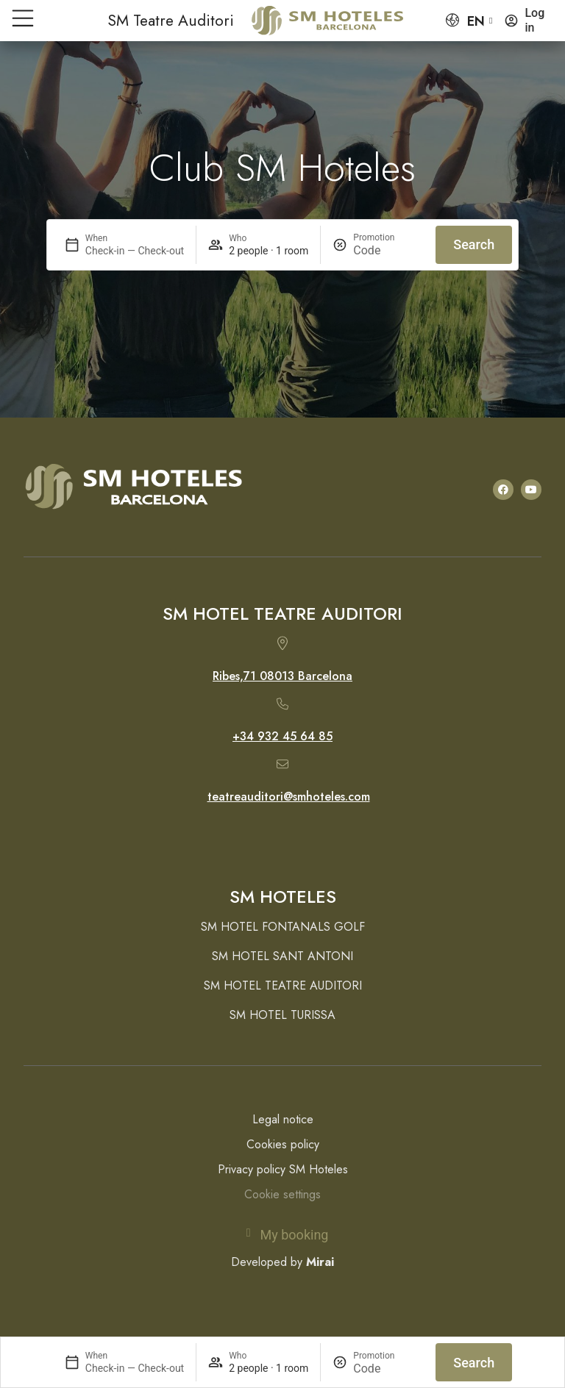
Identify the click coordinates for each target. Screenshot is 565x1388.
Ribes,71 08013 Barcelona (282, 676)
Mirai (320, 1261)
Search (473, 1362)
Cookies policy (282, 1144)
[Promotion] (388, 1369)
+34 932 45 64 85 (282, 736)
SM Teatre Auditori (170, 21)
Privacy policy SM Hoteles (283, 1169)
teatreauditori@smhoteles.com (288, 796)
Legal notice (282, 1119)
